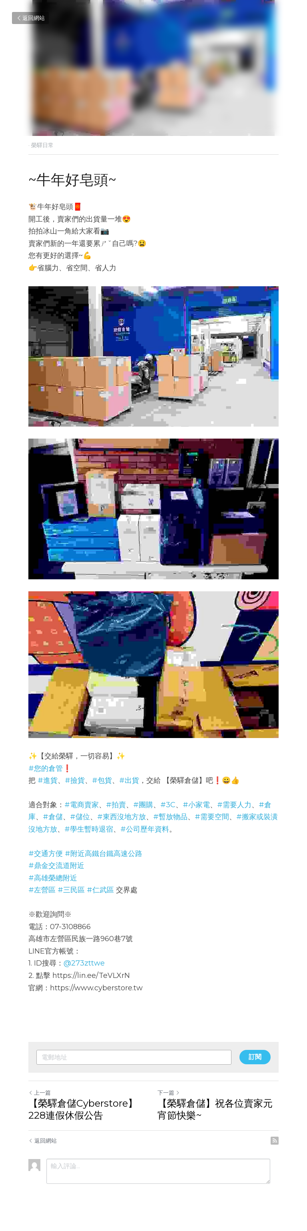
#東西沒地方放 (121, 816)
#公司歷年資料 (144, 829)
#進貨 (48, 780)
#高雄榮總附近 (52, 878)
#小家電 (196, 804)
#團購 (143, 804)
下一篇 (168, 1092)
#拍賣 (116, 804)
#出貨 (129, 780)
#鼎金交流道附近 (56, 865)
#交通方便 (45, 853)
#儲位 (80, 816)
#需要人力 (234, 804)
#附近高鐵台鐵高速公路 (103, 853)
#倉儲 (53, 816)
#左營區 (42, 890)
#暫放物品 (170, 816)
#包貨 (102, 780)
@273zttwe (84, 963)
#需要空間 (212, 816)
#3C (167, 804)
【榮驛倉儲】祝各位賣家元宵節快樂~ (215, 1109)
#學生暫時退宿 (88, 829)
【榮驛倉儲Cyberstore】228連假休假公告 (83, 1109)
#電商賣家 (81, 804)
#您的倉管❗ (50, 768)
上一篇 (39, 1092)
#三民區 (71, 890)
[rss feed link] (275, 1141)
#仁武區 (100, 890)
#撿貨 (75, 780)
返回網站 (30, 18)
